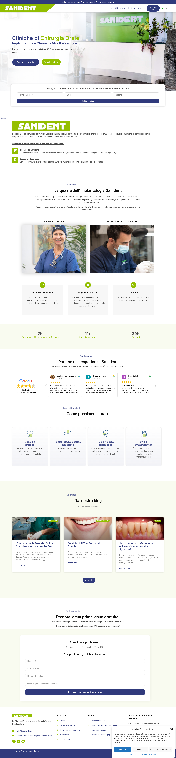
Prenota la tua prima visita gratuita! (88, 617)
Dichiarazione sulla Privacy (148, 755)
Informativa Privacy (19, 751)
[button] (171, 729)
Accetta (122, 749)
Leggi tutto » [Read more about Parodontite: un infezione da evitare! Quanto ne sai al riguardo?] (124, 568)
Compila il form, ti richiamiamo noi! (85, 654)
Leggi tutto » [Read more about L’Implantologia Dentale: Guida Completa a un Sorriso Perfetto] (21, 565)
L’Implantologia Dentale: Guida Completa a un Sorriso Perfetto (34, 545)
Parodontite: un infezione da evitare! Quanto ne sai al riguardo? (136, 546)
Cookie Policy (134, 755)
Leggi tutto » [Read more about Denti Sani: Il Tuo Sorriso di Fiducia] (72, 563)
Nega (139, 749)
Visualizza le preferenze (160, 749)
